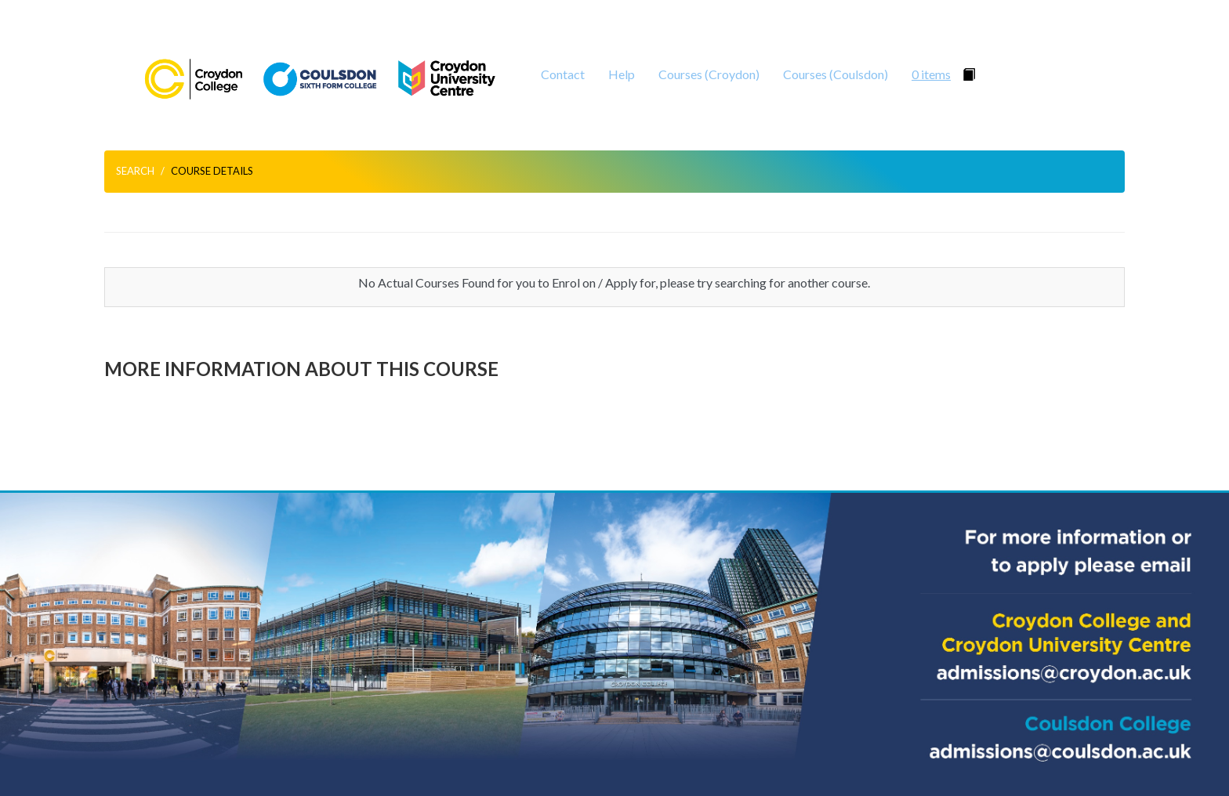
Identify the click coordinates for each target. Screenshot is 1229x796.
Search (135, 171)
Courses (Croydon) (709, 74)
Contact (563, 74)
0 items (931, 74)
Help (621, 74)
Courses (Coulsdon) (835, 74)
